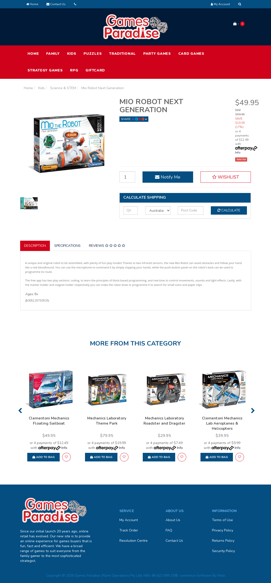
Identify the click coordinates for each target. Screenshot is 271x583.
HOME (33, 53)
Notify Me (167, 177)
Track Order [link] (128, 530)
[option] (49, 415)
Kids (71, 53)
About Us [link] (173, 520)
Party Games (157, 53)
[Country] (158, 210)
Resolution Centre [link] (133, 540)
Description (35, 245)
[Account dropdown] (220, 4)
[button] (225, 177)
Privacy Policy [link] (222, 530)
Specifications (67, 245)
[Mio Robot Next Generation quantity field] (127, 177)
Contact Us (56, 4)
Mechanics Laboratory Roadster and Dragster (164, 421)
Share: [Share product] (134, 119)
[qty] (130, 210)
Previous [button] (20, 410)
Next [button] (253, 410)
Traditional (122, 53)
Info (238, 152)
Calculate (228, 210)
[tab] (35, 246)
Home (32, 4)
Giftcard (95, 70)
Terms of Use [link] (222, 520)
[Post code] (190, 210)
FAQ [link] (169, 530)
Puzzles (93, 53)
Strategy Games (45, 70)
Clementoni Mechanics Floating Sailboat (49, 421)
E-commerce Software (194, 575)
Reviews (107, 245)
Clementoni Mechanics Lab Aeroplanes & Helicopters (222, 423)
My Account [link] (128, 520)
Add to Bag (43, 457)
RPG (74, 70)
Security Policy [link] (223, 551)
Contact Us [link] (174, 540)
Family (52, 53)
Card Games (191, 53)
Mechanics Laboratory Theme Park (106, 421)
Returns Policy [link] (223, 540)
